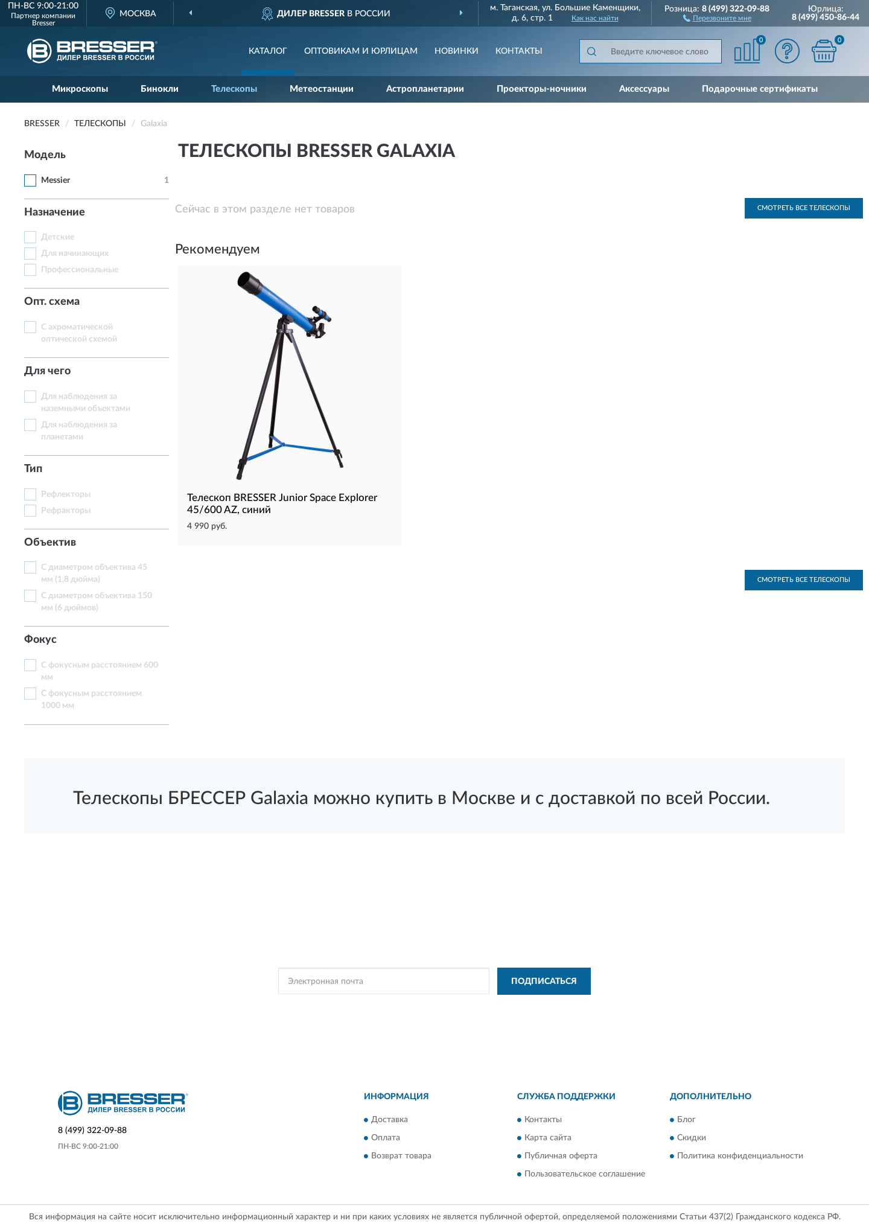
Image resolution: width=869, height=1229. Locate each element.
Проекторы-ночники (542, 89)
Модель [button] (45, 155)
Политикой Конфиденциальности (432, 1008)
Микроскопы (80, 89)
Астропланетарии (425, 89)
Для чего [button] (47, 371)
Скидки (691, 1138)
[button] (717, 17)
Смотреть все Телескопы (803, 208)
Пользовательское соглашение (584, 1174)
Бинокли (160, 89)
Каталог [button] (268, 51)
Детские (57, 237)
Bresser (43, 23)
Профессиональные (79, 270)
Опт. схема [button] (52, 301)
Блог (686, 1120)
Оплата (385, 1138)
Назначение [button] (54, 212)
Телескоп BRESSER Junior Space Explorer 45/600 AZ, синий (282, 504)
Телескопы (234, 89)
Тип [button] (33, 469)
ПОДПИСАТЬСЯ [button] (544, 981)
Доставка (389, 1120)
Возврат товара (401, 1156)
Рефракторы (66, 510)
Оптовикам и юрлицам (361, 51)
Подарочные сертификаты (760, 89)
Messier (55, 180)
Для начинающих (75, 253)
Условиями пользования (538, 1008)
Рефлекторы (66, 494)
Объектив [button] (50, 542)
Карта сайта (547, 1138)
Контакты (519, 51)
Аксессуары (644, 89)
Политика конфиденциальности (740, 1156)
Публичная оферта (560, 1156)
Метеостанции (322, 89)
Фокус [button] (40, 639)
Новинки (456, 51)
